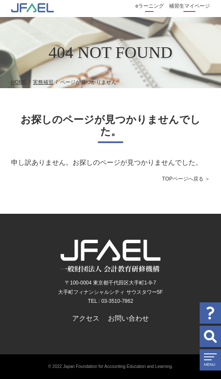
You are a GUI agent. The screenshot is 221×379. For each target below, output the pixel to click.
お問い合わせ (128, 318)
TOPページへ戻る (183, 179)
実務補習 (43, 82)
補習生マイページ (189, 6)
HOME (18, 82)
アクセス (85, 318)
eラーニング (149, 6)
